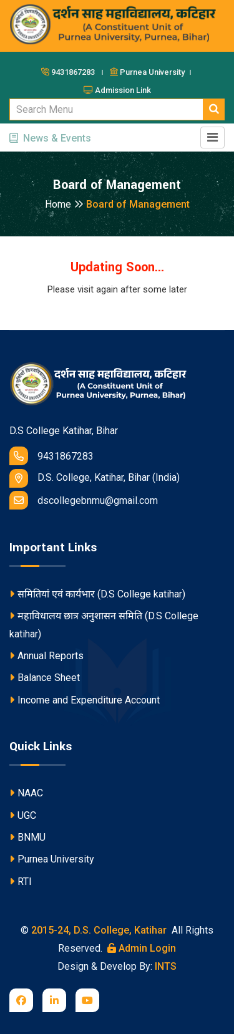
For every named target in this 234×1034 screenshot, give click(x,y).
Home (64, 204)
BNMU (27, 837)
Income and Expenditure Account (84, 700)
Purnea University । (151, 72)
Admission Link (117, 90)
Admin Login (141, 948)
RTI (20, 881)
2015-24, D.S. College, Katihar (98, 930)
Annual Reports (46, 656)
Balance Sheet (44, 678)
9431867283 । (74, 72)
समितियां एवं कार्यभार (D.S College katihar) (97, 594)
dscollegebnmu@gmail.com (83, 500)
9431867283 (51, 456)
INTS (166, 966)
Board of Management (138, 204)
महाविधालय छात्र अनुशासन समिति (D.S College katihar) (103, 625)
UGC (22, 815)
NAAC (26, 793)
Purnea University (51, 859)
